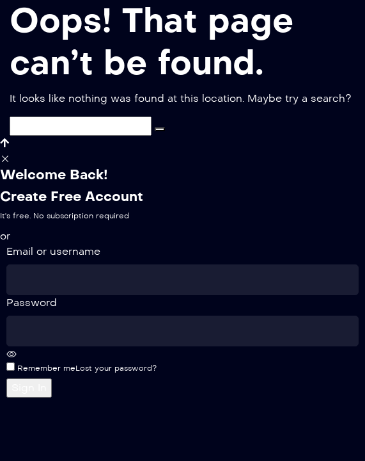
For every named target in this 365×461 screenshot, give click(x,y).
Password (31, 302)
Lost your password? (116, 368)
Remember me (40, 367)
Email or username (53, 251)
